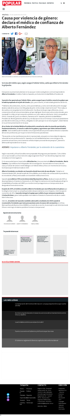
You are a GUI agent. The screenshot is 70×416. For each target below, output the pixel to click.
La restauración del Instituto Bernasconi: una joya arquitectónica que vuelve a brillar (40, 304)
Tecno (28, 400)
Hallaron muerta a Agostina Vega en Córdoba (9, 253)
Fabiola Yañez (35, 223)
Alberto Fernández (22, 223)
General (22, 400)
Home (22, 389)
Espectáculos (24, 398)
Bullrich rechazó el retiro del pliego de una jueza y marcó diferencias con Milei (60, 253)
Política (35, 3)
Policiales (42, 3)
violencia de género (9, 223)
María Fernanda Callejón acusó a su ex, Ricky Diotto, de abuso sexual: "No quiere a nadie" (26, 240)
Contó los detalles (26, 236)
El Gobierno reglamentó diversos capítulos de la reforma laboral (36, 340)
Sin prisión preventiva (43, 236)
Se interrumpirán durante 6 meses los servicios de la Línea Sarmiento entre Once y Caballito (40, 314)
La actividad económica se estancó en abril (29, 322)
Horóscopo (30, 403)
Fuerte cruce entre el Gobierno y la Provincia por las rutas (34, 331)
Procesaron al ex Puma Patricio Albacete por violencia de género (42, 239)
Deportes (50, 3)
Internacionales (31, 398)
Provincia (27, 3)
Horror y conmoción (10, 250)
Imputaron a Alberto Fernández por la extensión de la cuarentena (37, 147)
